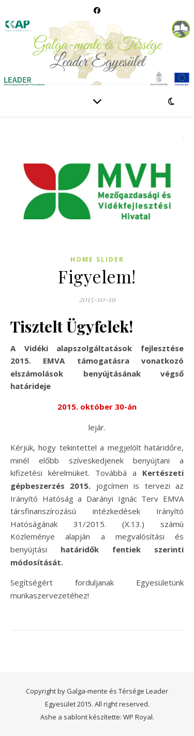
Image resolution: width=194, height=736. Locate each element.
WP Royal (138, 717)
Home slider (97, 259)
